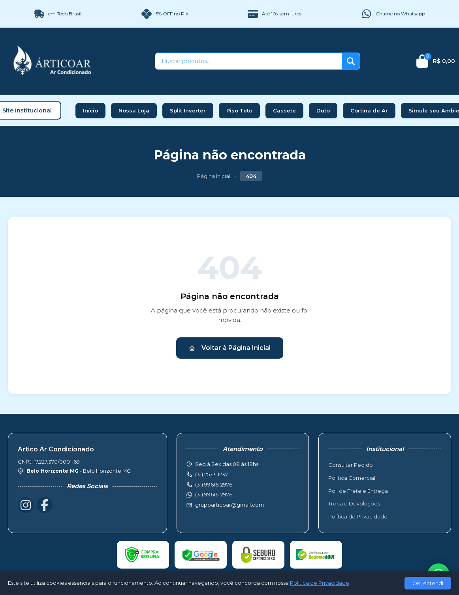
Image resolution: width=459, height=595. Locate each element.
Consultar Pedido (350, 465)
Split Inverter (188, 110)
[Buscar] (351, 61)
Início (90, 110)
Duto (323, 110)
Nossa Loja (134, 110)
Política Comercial (351, 478)
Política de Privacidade (358, 516)
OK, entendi (427, 583)
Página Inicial (213, 176)
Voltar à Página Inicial (230, 348)
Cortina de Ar (369, 110)
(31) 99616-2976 (213, 494)
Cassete (284, 110)
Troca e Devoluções (354, 503)
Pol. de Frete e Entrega (358, 491)
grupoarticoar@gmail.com (229, 504)
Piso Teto (239, 110)
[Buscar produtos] (248, 61)
